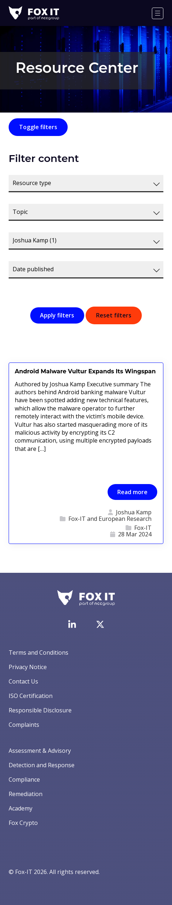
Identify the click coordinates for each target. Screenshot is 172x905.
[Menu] (157, 13)
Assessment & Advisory (40, 751)
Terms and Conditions (38, 652)
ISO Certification (31, 696)
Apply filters (57, 315)
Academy (20, 808)
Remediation (25, 794)
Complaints (24, 725)
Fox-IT (142, 528)
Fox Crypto (23, 823)
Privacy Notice (28, 667)
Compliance (24, 779)
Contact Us (23, 681)
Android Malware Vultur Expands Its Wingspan (85, 371)
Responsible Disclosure (40, 710)
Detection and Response (41, 765)
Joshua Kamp (133, 512)
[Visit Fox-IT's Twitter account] (100, 624)
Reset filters (113, 315)
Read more (132, 492)
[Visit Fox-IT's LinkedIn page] (72, 624)
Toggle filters (38, 127)
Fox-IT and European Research (109, 519)
